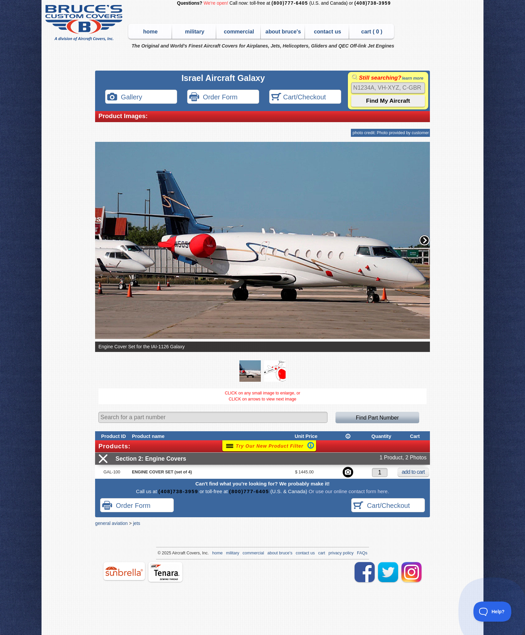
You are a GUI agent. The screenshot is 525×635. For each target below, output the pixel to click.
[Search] (388, 87)
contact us (327, 31)
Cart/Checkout (298, 97)
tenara (165, 572)
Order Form (213, 97)
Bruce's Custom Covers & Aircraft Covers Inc (85, 23)
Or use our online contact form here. (348, 491)
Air (174, 553)
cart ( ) (371, 31)
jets (136, 523)
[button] (424, 240)
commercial (239, 31)
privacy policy (341, 553)
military (194, 31)
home (150, 31)
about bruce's (283, 31)
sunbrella (124, 571)
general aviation (111, 523)
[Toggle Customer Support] (492, 612)
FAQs (362, 553)
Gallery (124, 97)
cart (321, 553)
